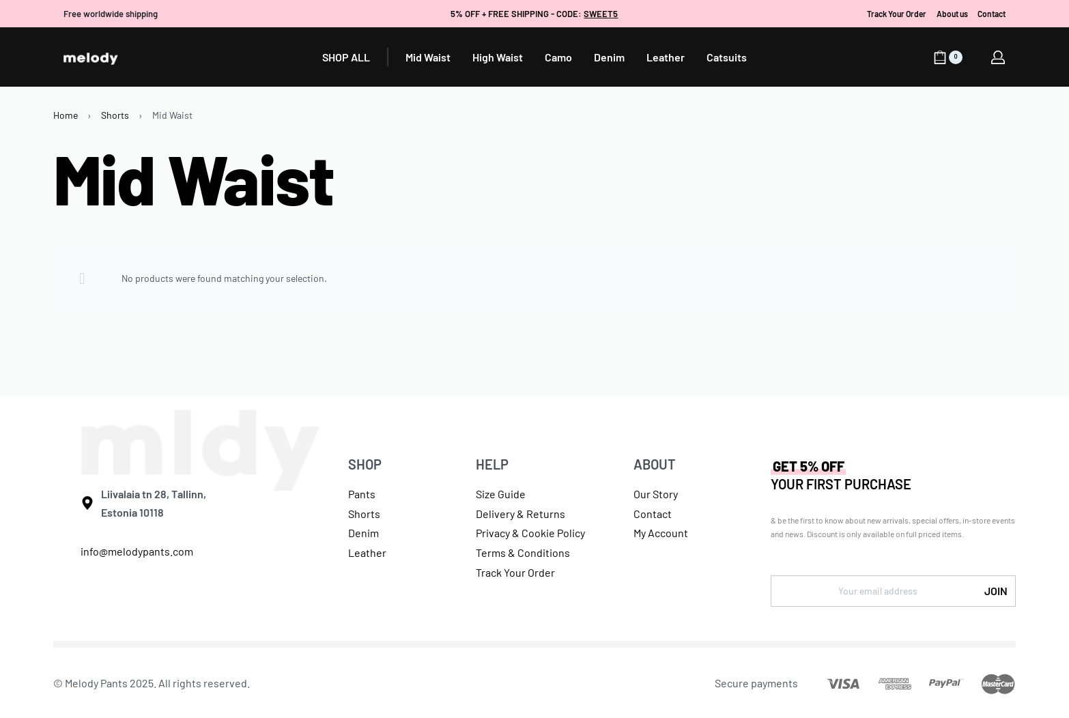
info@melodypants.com (137, 551)
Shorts (115, 115)
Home (65, 115)
